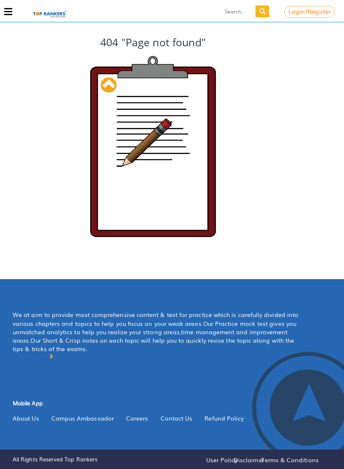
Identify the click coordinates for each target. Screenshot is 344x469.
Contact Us (177, 418)
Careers (137, 418)
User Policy (222, 460)
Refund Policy (224, 418)
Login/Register (309, 11)
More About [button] (33, 355)
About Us (26, 418)
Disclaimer (249, 460)
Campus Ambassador (82, 418)
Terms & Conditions (289, 460)
